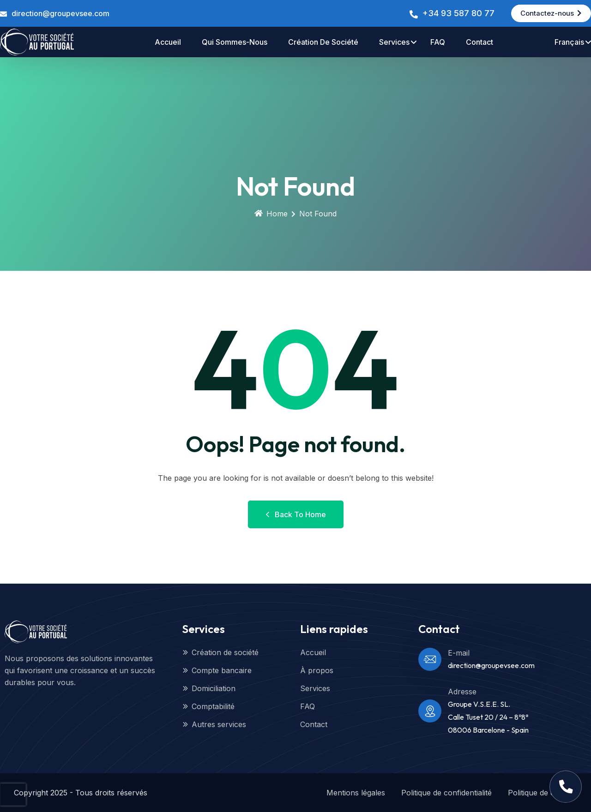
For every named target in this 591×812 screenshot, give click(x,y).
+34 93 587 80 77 (458, 13)
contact (479, 42)
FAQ (437, 42)
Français (569, 42)
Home (271, 213)
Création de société (323, 42)
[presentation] (13, 794)
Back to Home (295, 514)
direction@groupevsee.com (60, 13)
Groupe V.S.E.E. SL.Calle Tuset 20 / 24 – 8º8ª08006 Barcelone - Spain (488, 716)
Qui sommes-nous (234, 42)
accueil (168, 42)
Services (394, 42)
